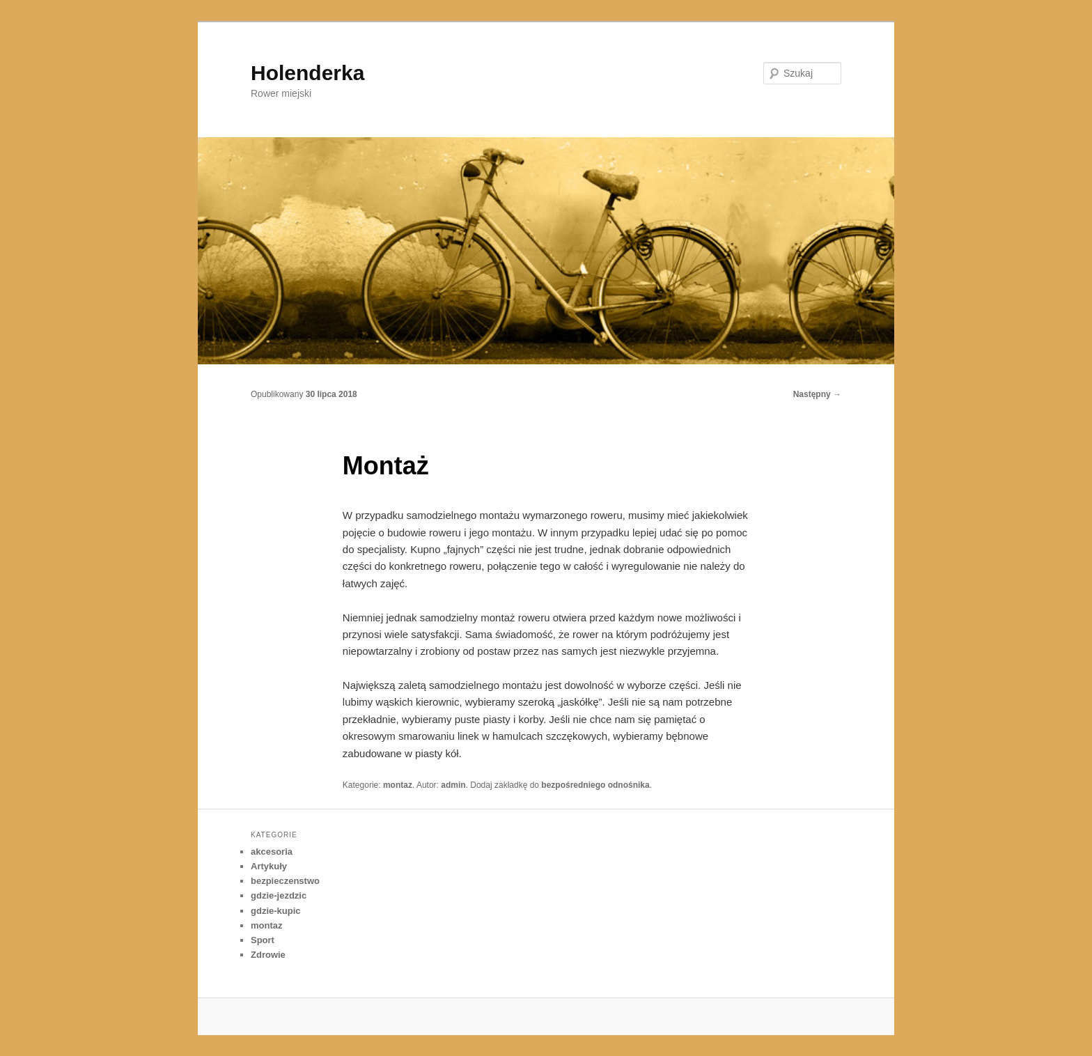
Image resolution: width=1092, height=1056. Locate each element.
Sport (262, 940)
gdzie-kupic (276, 911)
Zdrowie (268, 954)
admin (453, 785)
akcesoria (271, 851)
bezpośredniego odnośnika (595, 785)
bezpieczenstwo (285, 881)
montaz (397, 785)
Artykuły (269, 866)
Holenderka (307, 72)
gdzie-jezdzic (278, 895)
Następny (817, 394)
